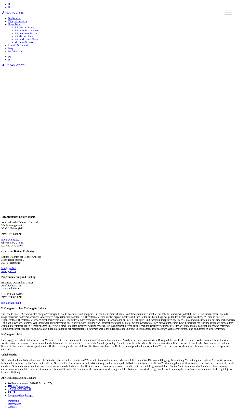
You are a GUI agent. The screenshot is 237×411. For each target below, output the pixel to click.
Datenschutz (14, 403)
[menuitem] (9, 4)
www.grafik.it (8, 271)
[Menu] (228, 12)
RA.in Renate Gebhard (26, 30)
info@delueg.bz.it (10, 239)
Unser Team (14, 24)
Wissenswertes (15, 51)
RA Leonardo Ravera (25, 33)
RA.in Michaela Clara (26, 39)
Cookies (12, 406)
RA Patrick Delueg (24, 27)
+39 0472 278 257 (13, 12)
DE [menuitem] (9, 4)
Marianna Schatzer (24, 42)
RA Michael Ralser (24, 36)
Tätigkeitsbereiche (17, 21)
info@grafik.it (8, 268)
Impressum (14, 400)
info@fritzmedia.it (11, 302)
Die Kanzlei (14, 18)
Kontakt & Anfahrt (18, 45)
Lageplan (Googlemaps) (20, 395)
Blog (10, 48)
